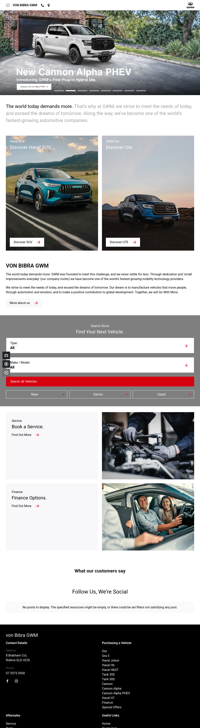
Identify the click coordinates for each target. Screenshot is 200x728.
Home (106, 692)
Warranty (12, 702)
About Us (108, 702)
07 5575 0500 (15, 642)
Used (161, 394)
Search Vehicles (23, 381)
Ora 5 (105, 624)
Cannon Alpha (111, 657)
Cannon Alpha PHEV (116, 662)
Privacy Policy (61, 721)
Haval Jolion (110, 629)
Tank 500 (108, 648)
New (34, 394)
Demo (98, 394)
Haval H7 (108, 667)
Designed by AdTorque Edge (177, 722)
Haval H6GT (110, 639)
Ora (104, 620)
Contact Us (109, 697)
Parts (9, 697)
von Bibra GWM (25, 5)
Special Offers (111, 676)
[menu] (8, 5)
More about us (20, 303)
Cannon (107, 653)
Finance (107, 671)
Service (11, 692)
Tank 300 (108, 643)
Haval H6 (108, 634)
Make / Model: (20, 362)
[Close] (6, 372)
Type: (14, 343)
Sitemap (76, 721)
